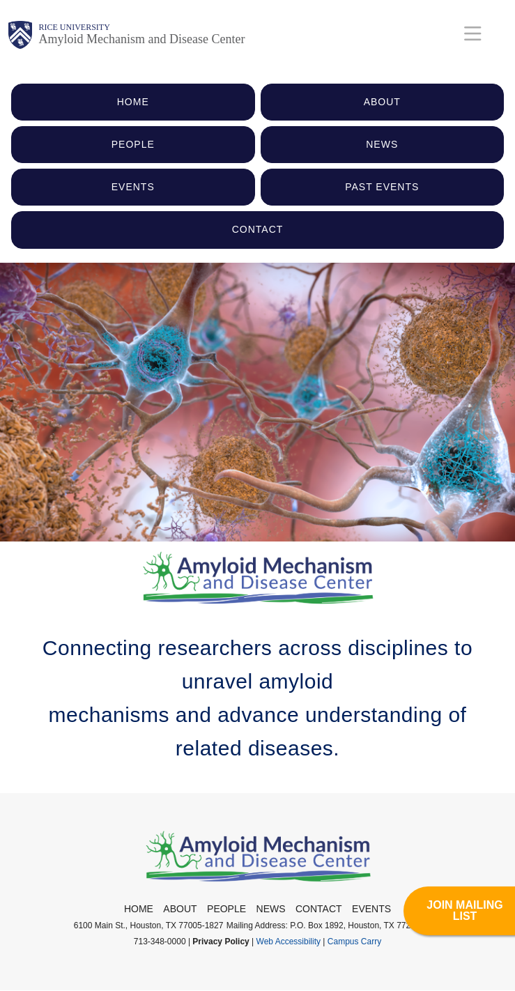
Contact (318, 909)
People (226, 909)
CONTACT (258, 229)
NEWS (382, 144)
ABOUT (382, 101)
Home (138, 909)
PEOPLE (133, 144)
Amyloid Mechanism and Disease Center (142, 39)
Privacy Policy (220, 941)
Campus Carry (354, 941)
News (271, 909)
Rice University (74, 27)
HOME (133, 101)
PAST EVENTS (382, 186)
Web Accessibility (288, 941)
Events (371, 909)
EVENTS (133, 186)
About (180, 909)
